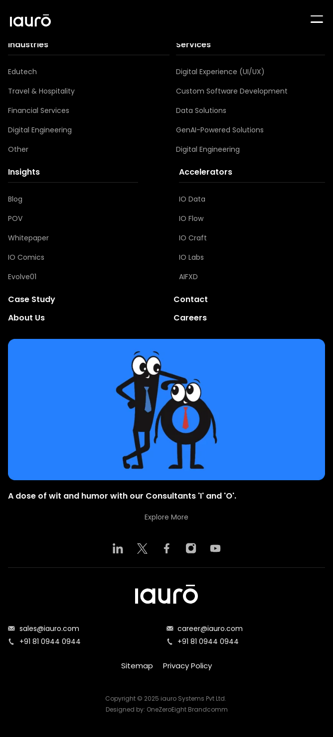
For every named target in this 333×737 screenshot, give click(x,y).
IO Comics (26, 257)
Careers (190, 317)
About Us (26, 317)
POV (15, 218)
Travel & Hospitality (41, 91)
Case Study (31, 299)
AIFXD (188, 277)
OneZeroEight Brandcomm (187, 709)
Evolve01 (22, 277)
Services (193, 44)
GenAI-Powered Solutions (220, 130)
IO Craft (193, 238)
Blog (15, 199)
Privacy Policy (187, 665)
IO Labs (191, 257)
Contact (190, 299)
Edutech (22, 72)
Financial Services (38, 110)
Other (18, 149)
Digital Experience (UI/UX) (220, 72)
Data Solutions (201, 110)
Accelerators (205, 172)
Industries (28, 44)
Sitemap (137, 665)
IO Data (192, 199)
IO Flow (191, 218)
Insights (24, 172)
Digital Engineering (40, 130)
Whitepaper (28, 238)
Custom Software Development (232, 91)
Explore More (166, 517)
